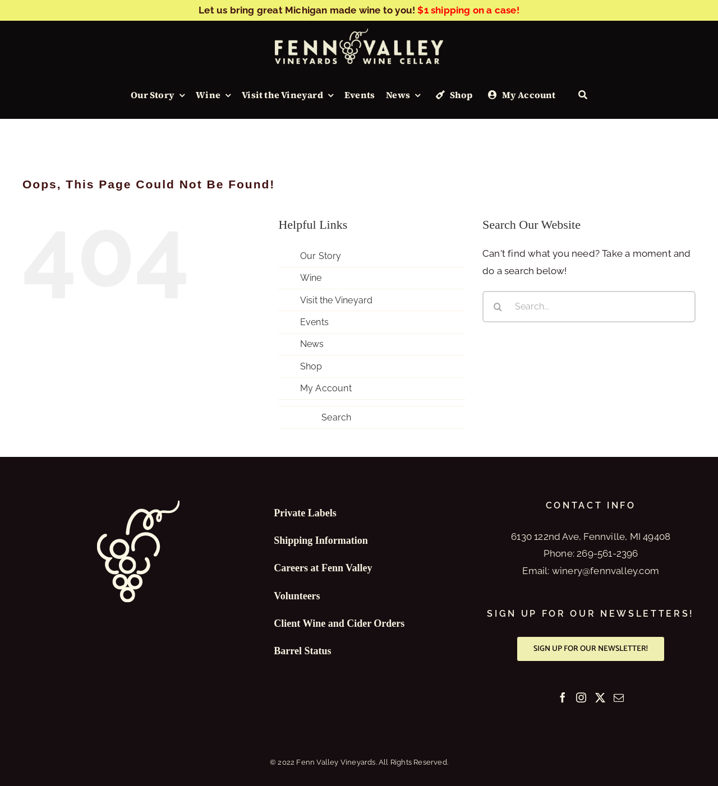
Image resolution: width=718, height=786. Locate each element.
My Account (326, 388)
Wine (311, 277)
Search (336, 417)
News (312, 344)
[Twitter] (600, 697)
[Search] (582, 95)
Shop (311, 366)
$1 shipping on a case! (468, 10)
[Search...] (589, 306)
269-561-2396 (607, 553)
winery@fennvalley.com (605, 570)
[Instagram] (581, 697)
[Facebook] (563, 697)
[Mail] (619, 697)
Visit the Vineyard (336, 300)
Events (314, 322)
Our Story (321, 256)
